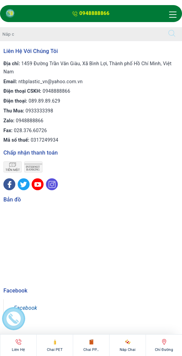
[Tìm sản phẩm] (81, 34)
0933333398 (39, 110)
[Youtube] (38, 184)
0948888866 (91, 13)
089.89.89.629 (44, 101)
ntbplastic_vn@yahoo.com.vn (50, 81)
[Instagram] (52, 184)
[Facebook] (9, 184)
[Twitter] (24, 184)
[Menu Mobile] (172, 14)
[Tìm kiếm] (172, 34)
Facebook (25, 308)
